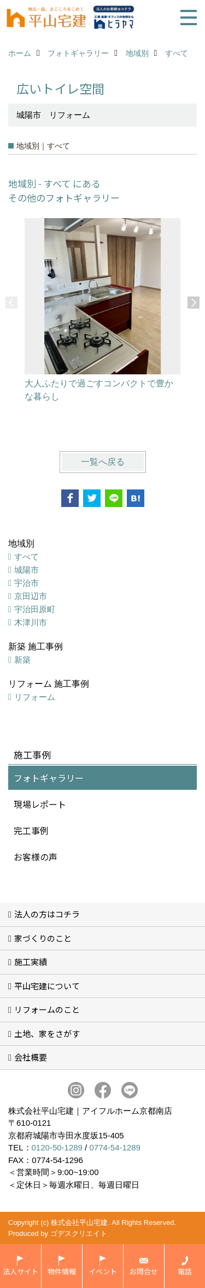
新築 (22, 659)
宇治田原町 (34, 609)
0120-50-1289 (57, 1147)
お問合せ (144, 1271)
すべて (26, 556)
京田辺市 (30, 596)
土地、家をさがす (47, 1033)
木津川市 (30, 622)
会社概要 (30, 1057)
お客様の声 (35, 856)
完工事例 (31, 830)
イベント (103, 1271)
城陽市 (26, 569)
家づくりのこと (43, 938)
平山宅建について (47, 985)
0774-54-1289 (114, 1147)
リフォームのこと (47, 1009)
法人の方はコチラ (47, 914)
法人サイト (20, 1271)
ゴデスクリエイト (78, 1233)
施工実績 (30, 961)
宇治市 (26, 583)
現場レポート (40, 804)
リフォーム (34, 697)
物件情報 (62, 1271)
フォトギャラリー (49, 777)
